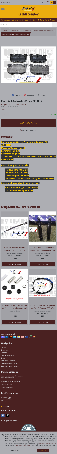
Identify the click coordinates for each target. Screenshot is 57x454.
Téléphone (5, 406)
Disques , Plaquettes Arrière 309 (13, 104)
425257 (19, 156)
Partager (16, 95)
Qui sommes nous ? (7, 355)
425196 (48, 156)
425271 (12, 156)
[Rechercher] (54, 24)
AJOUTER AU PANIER (28, 123)
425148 (41, 156)
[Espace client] (47, 2)
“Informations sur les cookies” (47, 444)
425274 (5, 156)
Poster (41, 95)
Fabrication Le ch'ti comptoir (10, 366)
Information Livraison (8, 361)
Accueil (5, 30)
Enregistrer (29, 95)
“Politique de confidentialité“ (22, 445)
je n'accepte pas (14, 450)
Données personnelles (7, 387)
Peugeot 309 (14, 30)
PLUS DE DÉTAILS (42, 264)
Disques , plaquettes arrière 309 (43, 30)
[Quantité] (5, 114)
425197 (34, 156)
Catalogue (4, 350)
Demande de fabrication (9, 363)
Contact (43, 2)
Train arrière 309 (26, 30)
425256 (26, 156)
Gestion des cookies (7, 384)
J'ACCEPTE (43, 450)
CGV (3, 358)
